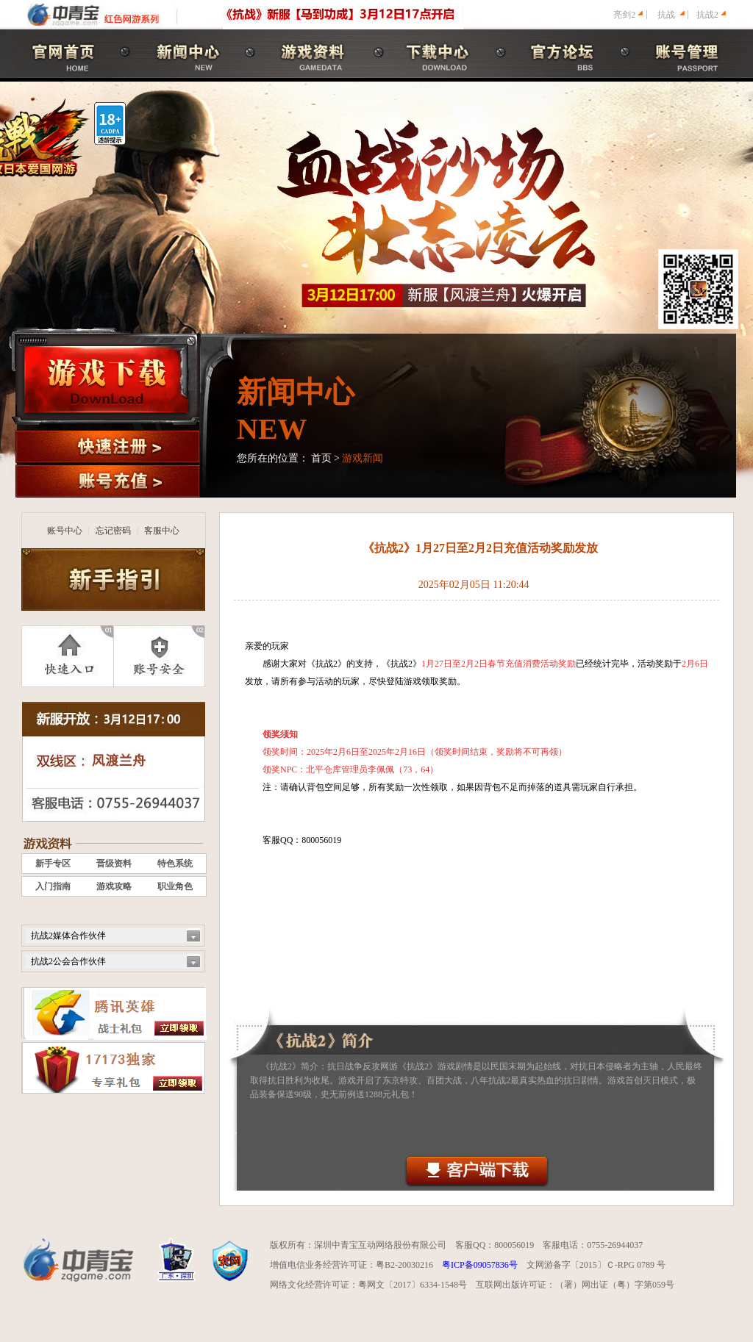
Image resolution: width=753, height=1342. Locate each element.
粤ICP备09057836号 (480, 1265)
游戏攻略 (114, 886)
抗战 (666, 15)
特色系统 (175, 863)
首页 (321, 458)
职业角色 (175, 886)
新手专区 (53, 863)
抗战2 (707, 15)
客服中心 (161, 530)
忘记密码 (113, 530)
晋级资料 (114, 863)
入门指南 (53, 886)
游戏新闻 (362, 458)
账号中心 (64, 530)
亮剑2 (624, 15)
